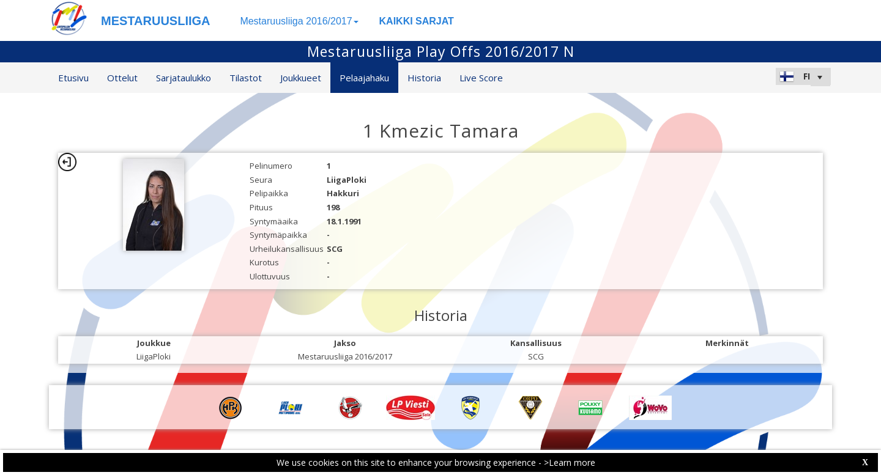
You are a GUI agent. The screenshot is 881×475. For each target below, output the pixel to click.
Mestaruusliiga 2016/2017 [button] (299, 21)
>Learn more (569, 462)
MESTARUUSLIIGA (155, 21)
